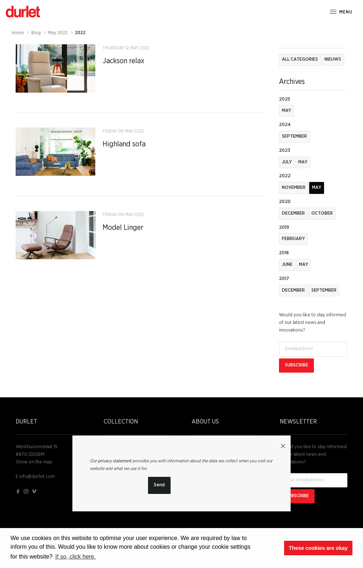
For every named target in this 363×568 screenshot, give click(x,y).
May (286, 110)
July (287, 162)
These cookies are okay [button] (318, 548)
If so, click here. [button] (75, 556)
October (322, 213)
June (287, 264)
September (294, 136)
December (293, 213)
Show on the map (34, 462)
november (294, 187)
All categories (300, 59)
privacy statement (114, 461)
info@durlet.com (37, 476)
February (293, 238)
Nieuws (332, 59)
